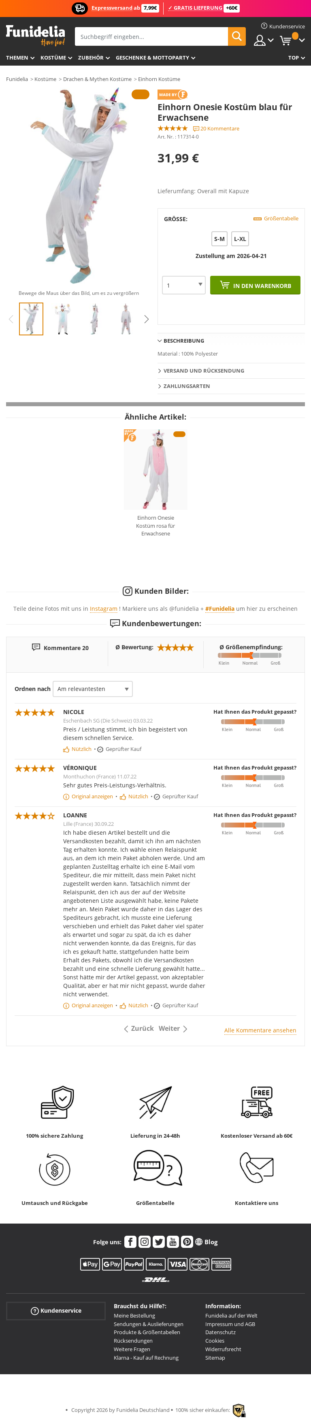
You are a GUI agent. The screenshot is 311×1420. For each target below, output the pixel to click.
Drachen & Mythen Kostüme (97, 79)
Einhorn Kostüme (159, 79)
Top (293, 57)
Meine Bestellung (134, 1315)
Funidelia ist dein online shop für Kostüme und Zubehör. (35, 36)
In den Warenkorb (261, 286)
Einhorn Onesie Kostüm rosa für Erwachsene (155, 525)
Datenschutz (220, 1332)
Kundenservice (56, 1311)
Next (147, 319)
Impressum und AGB (230, 1324)
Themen (17, 57)
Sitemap (215, 1357)
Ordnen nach (33, 689)
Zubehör (91, 57)
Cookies (214, 1340)
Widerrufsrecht (223, 1349)
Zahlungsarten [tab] (187, 386)
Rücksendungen (133, 1340)
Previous (11, 319)
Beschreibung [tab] (184, 340)
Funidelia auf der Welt (231, 1315)
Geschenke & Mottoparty (152, 57)
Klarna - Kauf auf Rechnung (146, 1357)
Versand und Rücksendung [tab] (204, 370)
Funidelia (17, 79)
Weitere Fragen (132, 1349)
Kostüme (53, 57)
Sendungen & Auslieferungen (148, 1324)
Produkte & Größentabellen (147, 1332)
